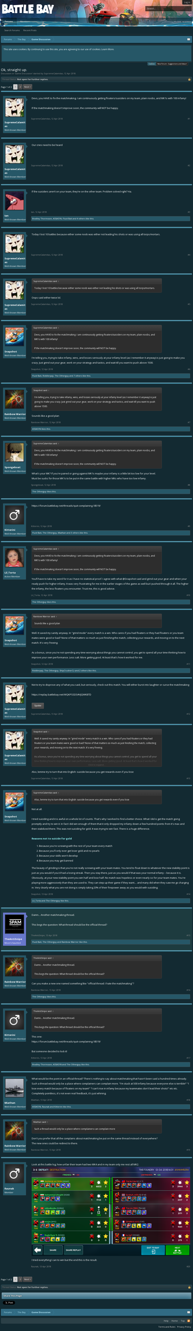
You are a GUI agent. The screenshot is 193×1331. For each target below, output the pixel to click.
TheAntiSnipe (13, 939)
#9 (189, 526)
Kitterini (10, 529)
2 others (83, 670)
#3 (189, 212)
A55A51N (57, 218)
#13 (188, 778)
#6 (189, 369)
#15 (188, 935)
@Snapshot (129, 578)
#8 (189, 485)
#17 (188, 1058)
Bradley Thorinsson (42, 218)
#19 (188, 1150)
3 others (75, 532)
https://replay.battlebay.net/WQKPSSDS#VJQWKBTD (61, 694)
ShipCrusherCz (67, 670)
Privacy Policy (184, 1326)
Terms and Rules (166, 1326)
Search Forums (12, 30)
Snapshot (11, 351)
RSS (188, 1320)
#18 (188, 1100)
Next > (27, 86)
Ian (6, 215)
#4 (189, 254)
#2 (189, 165)
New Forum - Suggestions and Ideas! (172, 64)
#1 (189, 118)
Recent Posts (29, 30)
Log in (187, 2)
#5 (189, 304)
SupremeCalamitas (53, 73)
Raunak (45, 1106)
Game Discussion (23, 73)
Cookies (152, 63)
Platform (16, 9)
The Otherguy (62, 375)
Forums (9, 21)
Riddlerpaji (48, 375)
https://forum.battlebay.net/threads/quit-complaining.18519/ (66, 505)
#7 (189, 422)
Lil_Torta (10, 572)
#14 (188, 894)
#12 (188, 714)
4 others (81, 218)
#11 (188, 664)
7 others (78, 375)
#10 (188, 595)
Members (25, 21)
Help (166, 1320)
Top (183, 1320)
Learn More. (107, 49)
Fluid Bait (67, 218)
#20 (188, 1266)
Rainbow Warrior (15, 414)
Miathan (62, 532)
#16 (188, 990)
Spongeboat (13, 467)
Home (175, 1320)
